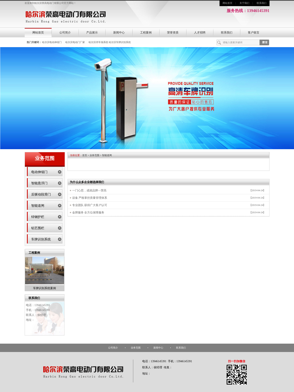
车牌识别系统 (41, 239)
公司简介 (65, 32)
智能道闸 (37, 205)
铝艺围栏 (37, 228)
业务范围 (94, 155)
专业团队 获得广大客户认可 (89, 205)
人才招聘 (199, 32)
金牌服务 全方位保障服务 (88, 212)
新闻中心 (119, 32)
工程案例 (146, 32)
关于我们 (244, 3)
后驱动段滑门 (41, 194)
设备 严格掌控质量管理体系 (89, 197)
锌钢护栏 (37, 217)
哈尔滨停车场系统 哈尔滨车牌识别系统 (110, 42)
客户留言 (253, 32)
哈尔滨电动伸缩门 (52, 42)
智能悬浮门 (39, 183)
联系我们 (261, 3)
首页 (84, 155)
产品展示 (92, 32)
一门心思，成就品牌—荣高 (89, 190)
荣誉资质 (173, 32)
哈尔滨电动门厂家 (75, 42)
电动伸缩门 (39, 172)
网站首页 (227, 3)
